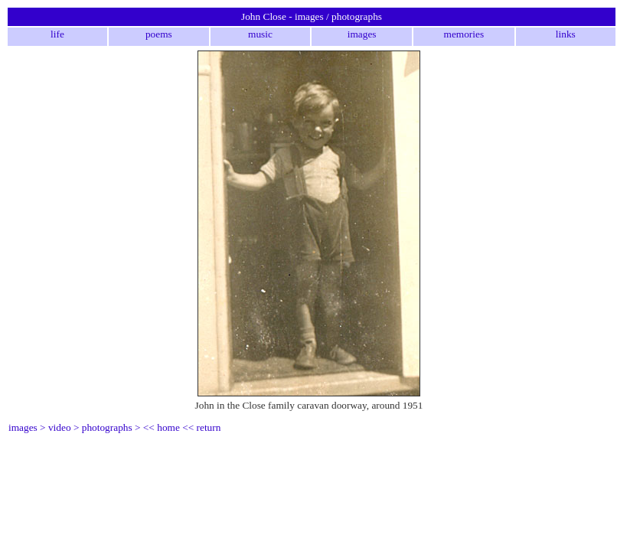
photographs (107, 427)
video (59, 427)
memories (464, 34)
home (168, 427)
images (362, 34)
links (566, 34)
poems (158, 34)
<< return (201, 427)
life (57, 34)
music (260, 34)
